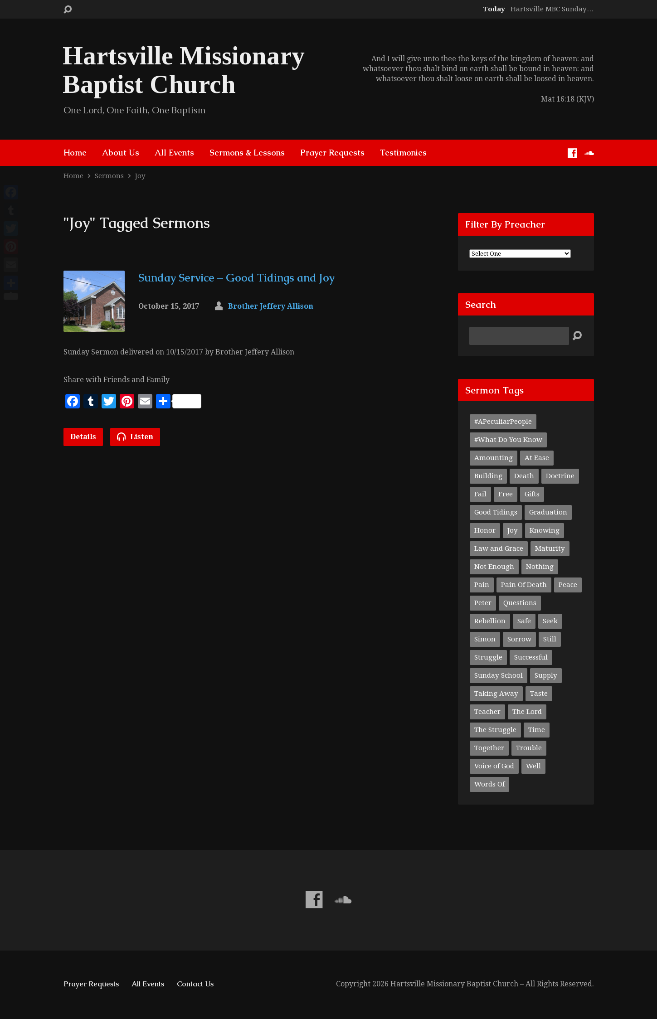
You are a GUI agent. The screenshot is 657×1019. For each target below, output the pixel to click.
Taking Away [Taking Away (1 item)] (496, 693)
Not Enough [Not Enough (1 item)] (494, 567)
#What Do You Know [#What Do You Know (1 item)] (508, 440)
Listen (135, 436)
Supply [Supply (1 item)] (546, 675)
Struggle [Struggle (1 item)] (488, 657)
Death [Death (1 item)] (524, 476)
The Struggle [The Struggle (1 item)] (495, 730)
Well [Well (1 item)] (533, 766)
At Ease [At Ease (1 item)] (537, 458)
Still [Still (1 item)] (549, 639)
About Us (120, 153)
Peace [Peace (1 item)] (568, 585)
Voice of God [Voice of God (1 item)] (494, 766)
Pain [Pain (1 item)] (481, 585)
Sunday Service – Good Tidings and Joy (236, 278)
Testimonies (403, 153)
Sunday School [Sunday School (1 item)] (498, 675)
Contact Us (195, 984)
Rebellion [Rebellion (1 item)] (490, 621)
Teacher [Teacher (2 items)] (487, 712)
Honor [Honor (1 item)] (485, 530)
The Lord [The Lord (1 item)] (527, 712)
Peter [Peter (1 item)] (483, 603)
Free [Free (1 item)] (505, 494)
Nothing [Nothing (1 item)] (540, 567)
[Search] (519, 336)
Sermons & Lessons (247, 153)
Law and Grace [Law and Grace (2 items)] (498, 548)
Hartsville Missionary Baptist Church (184, 69)
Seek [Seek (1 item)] (550, 621)
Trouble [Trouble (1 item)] (529, 748)
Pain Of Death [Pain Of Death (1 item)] (524, 585)
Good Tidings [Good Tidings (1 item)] (495, 512)
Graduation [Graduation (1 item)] (548, 512)
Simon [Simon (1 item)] (485, 639)
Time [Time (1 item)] (536, 730)
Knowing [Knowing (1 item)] (545, 530)
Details (83, 436)
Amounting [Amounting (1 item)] (493, 458)
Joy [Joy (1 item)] (512, 530)
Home (75, 153)
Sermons (109, 176)
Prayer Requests (332, 153)
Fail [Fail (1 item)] (480, 494)
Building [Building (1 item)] (488, 476)
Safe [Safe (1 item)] (524, 621)
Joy (140, 176)
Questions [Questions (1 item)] (519, 603)
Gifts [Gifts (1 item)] (532, 494)
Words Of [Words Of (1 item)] (489, 784)
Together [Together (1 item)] (489, 748)
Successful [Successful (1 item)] (531, 657)
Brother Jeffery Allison (270, 306)
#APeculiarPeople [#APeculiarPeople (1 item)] (503, 421)
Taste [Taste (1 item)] (539, 693)
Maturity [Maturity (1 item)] (550, 548)
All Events (174, 153)
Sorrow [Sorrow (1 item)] (519, 639)
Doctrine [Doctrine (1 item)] (560, 476)
